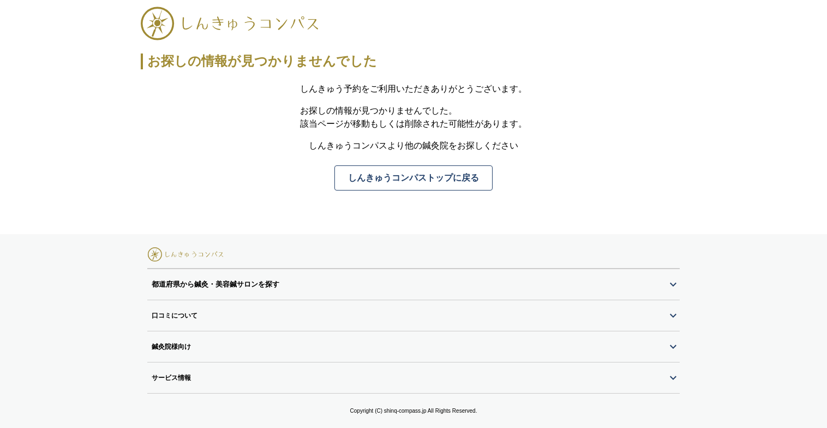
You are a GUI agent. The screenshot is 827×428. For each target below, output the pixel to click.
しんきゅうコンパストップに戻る (413, 177)
